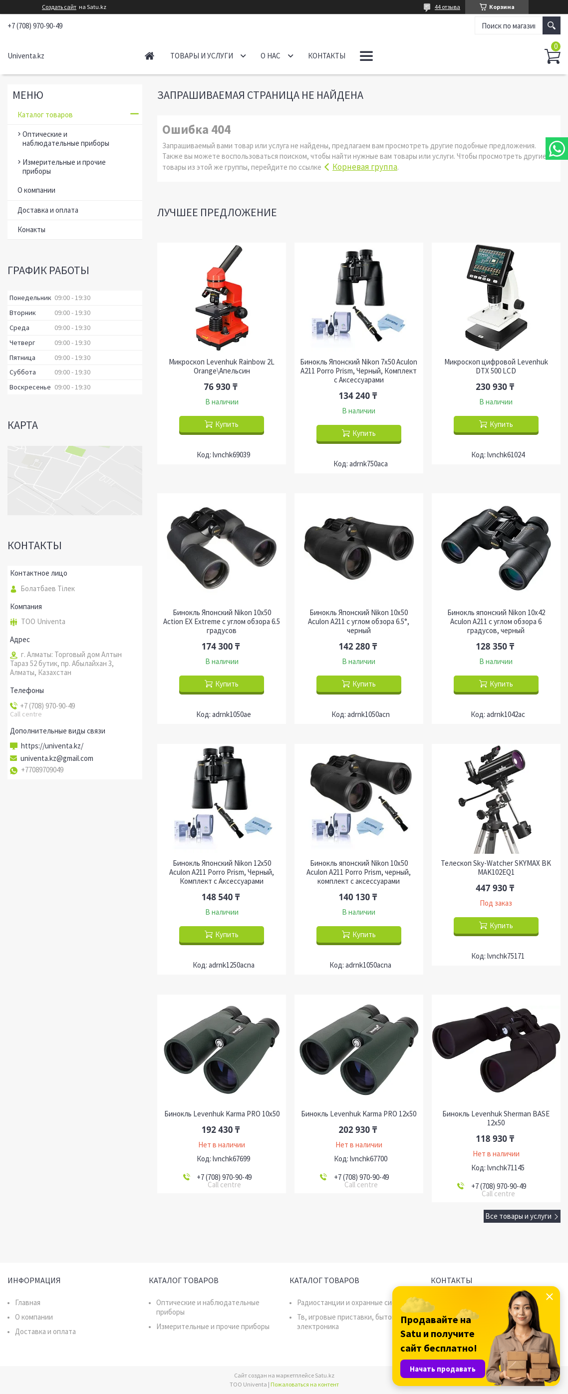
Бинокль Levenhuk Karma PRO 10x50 (222, 1113)
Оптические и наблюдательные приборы (65, 138)
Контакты (326, 55)
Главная (149, 55)
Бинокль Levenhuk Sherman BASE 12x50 (496, 1118)
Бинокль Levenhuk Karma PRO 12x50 (358, 1113)
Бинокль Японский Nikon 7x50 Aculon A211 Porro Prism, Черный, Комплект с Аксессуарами (358, 370)
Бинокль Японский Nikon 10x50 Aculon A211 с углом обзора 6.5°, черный (358, 621)
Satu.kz (324, 1375)
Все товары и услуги (518, 1216)
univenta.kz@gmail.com (56, 758)
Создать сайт (59, 6)
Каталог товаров (45, 114)
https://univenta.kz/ (52, 745)
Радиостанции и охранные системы (354, 1302)
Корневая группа (364, 166)
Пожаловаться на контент (305, 1384)
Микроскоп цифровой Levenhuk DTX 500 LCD (496, 366)
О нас (271, 55)
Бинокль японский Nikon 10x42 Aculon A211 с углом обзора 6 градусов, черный (496, 621)
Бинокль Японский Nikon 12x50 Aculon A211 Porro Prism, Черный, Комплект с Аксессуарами (221, 872)
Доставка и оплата (47, 210)
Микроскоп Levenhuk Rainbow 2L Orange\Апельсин (222, 366)
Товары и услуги (201, 55)
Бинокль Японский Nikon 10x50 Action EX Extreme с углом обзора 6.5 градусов (221, 621)
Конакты (31, 229)
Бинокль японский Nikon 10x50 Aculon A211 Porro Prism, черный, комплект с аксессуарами (358, 872)
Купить (227, 424)
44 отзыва (447, 6)
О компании (36, 190)
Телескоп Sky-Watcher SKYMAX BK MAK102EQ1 (496, 868)
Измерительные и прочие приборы (64, 166)
